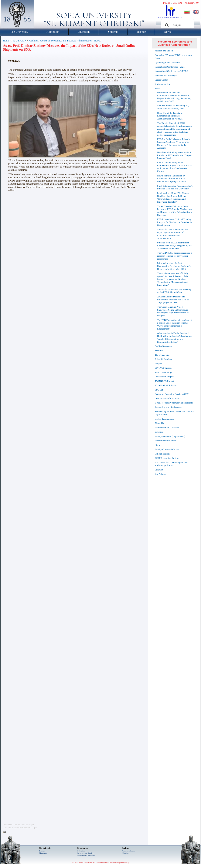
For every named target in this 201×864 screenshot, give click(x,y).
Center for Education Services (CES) (172, 394)
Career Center (161, 79)
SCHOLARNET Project (166, 385)
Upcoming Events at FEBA (167, 62)
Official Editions (162, 453)
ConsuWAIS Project (164, 376)
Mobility (125, 853)
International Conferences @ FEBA (171, 71)
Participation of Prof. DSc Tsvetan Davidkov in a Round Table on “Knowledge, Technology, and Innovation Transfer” (173, 197)
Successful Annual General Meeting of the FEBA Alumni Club (174, 291)
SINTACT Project (163, 368)
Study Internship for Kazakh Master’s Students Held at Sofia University (175, 187)
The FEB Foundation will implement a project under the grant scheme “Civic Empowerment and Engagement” (174, 324)
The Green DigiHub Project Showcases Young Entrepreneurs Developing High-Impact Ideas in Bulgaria (173, 311)
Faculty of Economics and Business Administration (66, 40)
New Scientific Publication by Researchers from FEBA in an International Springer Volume (171, 178)
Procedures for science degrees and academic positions (171, 464)
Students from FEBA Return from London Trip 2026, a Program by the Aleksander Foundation (174, 245)
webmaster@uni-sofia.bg (120, 862)
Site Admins (160, 474)
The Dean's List (162, 355)
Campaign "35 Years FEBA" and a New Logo (173, 56)
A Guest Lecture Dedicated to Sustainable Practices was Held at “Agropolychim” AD (173, 299)
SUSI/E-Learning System (166, 458)
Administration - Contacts (167, 427)
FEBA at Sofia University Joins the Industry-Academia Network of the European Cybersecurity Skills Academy (173, 143)
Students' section (162, 84)
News (97, 40)
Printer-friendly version (5, 832)
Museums (43, 853)
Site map (177, 3)
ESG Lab (159, 389)
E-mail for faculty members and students (174, 402)
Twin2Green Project (164, 372)
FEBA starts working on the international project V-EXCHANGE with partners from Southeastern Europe (174, 166)
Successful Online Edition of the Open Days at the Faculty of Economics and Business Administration (172, 233)
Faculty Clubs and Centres (167, 449)
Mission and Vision (164, 50)
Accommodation (128, 851)
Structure (159, 432)
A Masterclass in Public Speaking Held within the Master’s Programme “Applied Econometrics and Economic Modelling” (174, 337)
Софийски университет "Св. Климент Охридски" (41, 15)
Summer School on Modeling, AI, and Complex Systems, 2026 (173, 107)
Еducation (81, 851)
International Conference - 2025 (170, 66)
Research (159, 350)
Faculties (33, 40)
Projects (158, 363)
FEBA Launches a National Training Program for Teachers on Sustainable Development (174, 222)
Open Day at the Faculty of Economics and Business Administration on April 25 (170, 116)
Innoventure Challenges (166, 75)
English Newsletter (164, 346)
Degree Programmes (164, 419)
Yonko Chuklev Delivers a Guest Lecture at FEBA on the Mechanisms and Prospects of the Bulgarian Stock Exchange (174, 210)
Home (6, 40)
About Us (159, 423)
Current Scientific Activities (168, 398)
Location (159, 469)
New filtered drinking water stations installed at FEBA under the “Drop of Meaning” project (174, 155)
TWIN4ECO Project (164, 381)
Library (158, 445)
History (42, 851)
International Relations (165, 440)
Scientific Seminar (163, 359)
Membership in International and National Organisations (174, 413)
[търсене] (177, 25)
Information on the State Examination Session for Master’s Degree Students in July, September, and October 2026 (174, 96)
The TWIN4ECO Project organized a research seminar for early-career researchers (174, 256)
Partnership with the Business (168, 407)
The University (18, 40)
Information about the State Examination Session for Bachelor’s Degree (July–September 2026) (174, 266)
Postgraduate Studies (85, 853)
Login (166, 3)
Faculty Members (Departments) (170, 436)
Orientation (192, 3)
